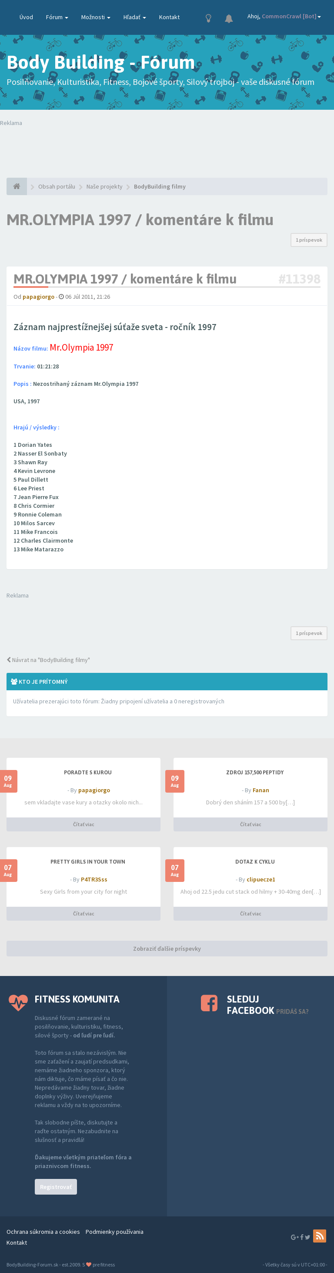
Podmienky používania (115, 1232)
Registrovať (56, 1187)
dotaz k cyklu (255, 862)
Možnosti (95, 17)
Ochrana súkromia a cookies (43, 1232)
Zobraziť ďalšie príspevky (167, 948)
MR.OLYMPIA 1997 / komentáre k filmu (140, 219)
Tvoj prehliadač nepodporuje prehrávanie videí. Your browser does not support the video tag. (167, 145)
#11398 (299, 278)
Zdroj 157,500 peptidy (255, 773)
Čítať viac (83, 824)
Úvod (26, 17)
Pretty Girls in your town (87, 862)
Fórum (57, 17)
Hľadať (135, 17)
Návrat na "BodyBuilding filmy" (48, 660)
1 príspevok (309, 239)
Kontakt (169, 17)
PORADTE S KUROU (88, 773)
